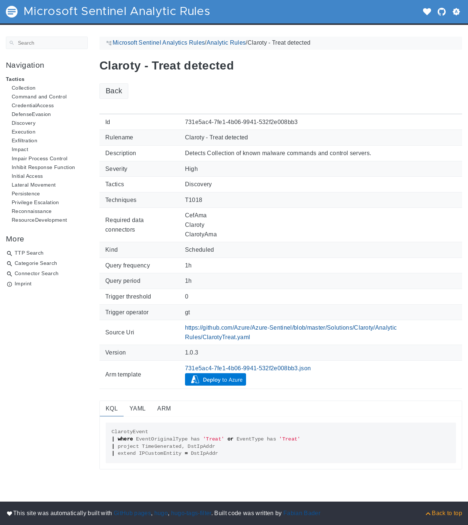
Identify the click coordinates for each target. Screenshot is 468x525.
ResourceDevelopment (39, 220)
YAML (137, 408)
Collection (23, 88)
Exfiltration (24, 140)
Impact (20, 149)
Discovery (23, 123)
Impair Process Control (39, 158)
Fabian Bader (301, 513)
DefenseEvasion (31, 114)
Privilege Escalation (35, 202)
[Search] (47, 43)
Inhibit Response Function (43, 167)
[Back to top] (443, 513)
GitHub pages (132, 513)
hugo (161, 513)
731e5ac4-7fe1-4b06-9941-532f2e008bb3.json (248, 368)
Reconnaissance (32, 211)
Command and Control (39, 97)
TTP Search (29, 253)
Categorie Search (36, 263)
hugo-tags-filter (191, 513)
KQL (112, 408)
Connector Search (36, 273)
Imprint (23, 283)
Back (114, 91)
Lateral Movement (34, 185)
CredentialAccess (33, 105)
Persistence (26, 193)
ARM (164, 408)
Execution (23, 132)
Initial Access (27, 176)
